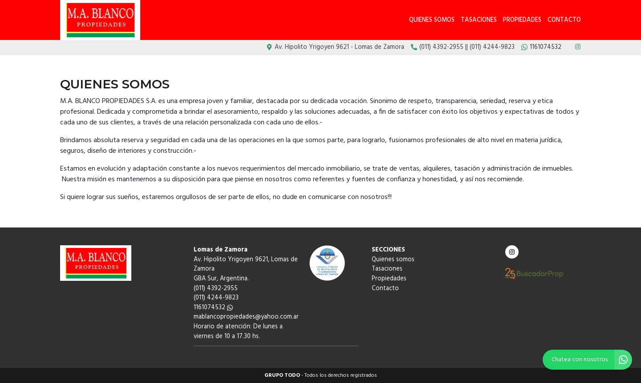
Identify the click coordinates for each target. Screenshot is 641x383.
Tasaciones (479, 20)
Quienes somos (431, 20)
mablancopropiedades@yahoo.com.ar (246, 317)
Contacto (564, 20)
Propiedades (522, 20)
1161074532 (213, 308)
